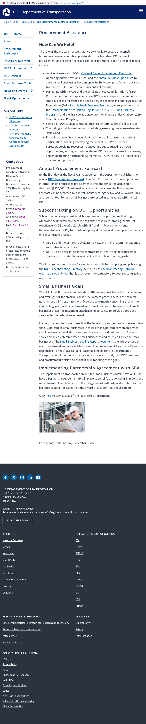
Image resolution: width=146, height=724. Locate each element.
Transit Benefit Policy (14, 579)
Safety (79, 629)
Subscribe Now (17, 520)
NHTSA (79, 586)
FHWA (79, 547)
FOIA (5, 669)
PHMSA (79, 605)
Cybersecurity (83, 622)
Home (6, 21)
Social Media (9, 560)
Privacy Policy (10, 664)
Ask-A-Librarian (12, 642)
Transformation (84, 635)
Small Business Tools (17, 83)
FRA (78, 560)
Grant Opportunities (17, 98)
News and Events (18, 91)
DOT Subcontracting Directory (63, 269)
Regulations (9, 573)
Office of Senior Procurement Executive (106, 73)
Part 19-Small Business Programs (90, 105)
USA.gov (7, 659)
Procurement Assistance (96, 21)
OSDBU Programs (18, 68)
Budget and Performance (16, 674)
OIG (77, 592)
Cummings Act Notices (15, 685)
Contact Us (9, 592)
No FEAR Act (9, 680)
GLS (78, 573)
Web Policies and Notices (16, 696)
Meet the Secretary (13, 540)
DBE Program (12, 76)
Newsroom (8, 553)
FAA (77, 540)
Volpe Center (10, 635)
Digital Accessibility (13, 706)
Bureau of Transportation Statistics (21, 629)
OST (78, 599)
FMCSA (79, 553)
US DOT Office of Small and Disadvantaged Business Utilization (45, 21)
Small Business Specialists (116, 78)
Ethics (6, 690)
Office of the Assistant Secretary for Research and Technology (36, 622)
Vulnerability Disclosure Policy (18, 701)
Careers (7, 586)
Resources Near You (17, 61)
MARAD (79, 579)
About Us (10, 41)
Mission (7, 547)
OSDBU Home (13, 34)
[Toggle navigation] (141, 10)
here (48, 396)
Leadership (8, 566)
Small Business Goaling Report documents (87, 341)
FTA (78, 566)
